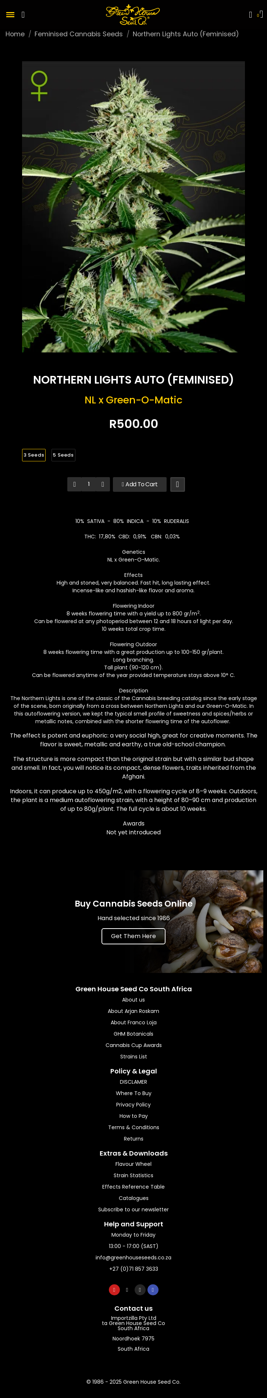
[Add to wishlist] (178, 484)
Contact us (133, 1308)
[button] (23, 14)
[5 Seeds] (63, 455)
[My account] (250, 15)
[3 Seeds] (34, 455)
